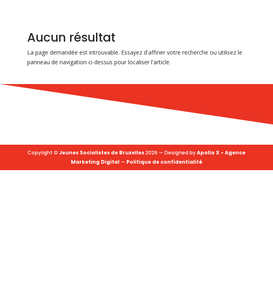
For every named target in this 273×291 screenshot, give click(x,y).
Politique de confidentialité (164, 161)
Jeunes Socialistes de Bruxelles (101, 152)
